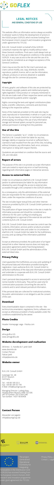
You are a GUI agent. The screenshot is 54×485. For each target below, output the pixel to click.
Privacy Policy (46, 457)
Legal (52, 459)
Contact (44, 459)
